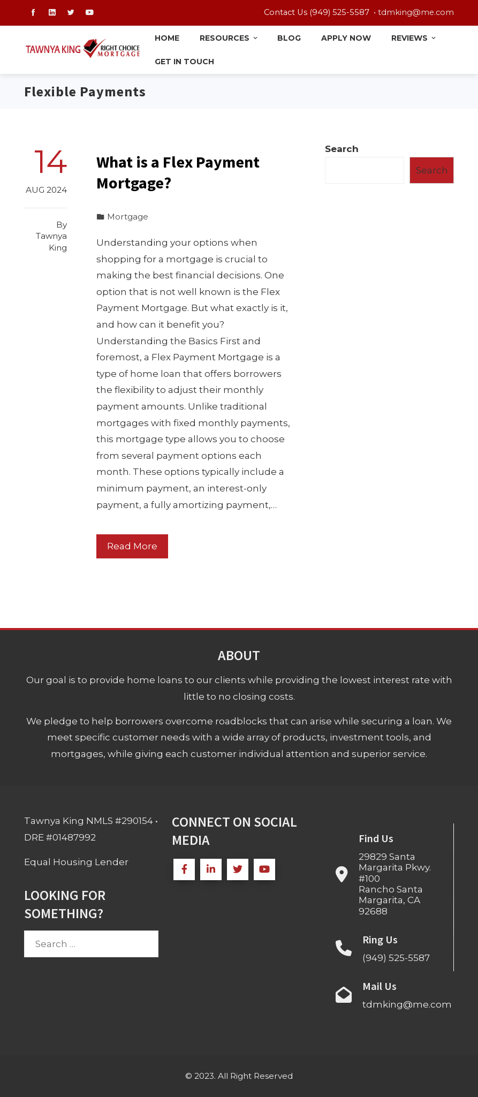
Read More (132, 546)
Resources (229, 38)
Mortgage (127, 216)
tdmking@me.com (416, 12)
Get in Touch (184, 61)
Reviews (414, 38)
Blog (289, 38)
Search (342, 148)
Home (167, 38)
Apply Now (346, 38)
